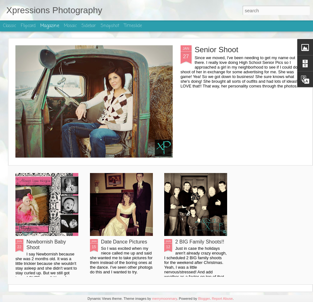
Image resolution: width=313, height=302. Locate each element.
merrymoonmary (164, 298)
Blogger (204, 298)
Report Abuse (222, 298)
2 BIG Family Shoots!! (199, 241)
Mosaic (70, 26)
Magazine (49, 26)
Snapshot (110, 26)
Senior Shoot (216, 49)
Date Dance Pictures (124, 241)
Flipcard (28, 26)
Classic (9, 26)
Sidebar (88, 26)
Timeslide (133, 26)
